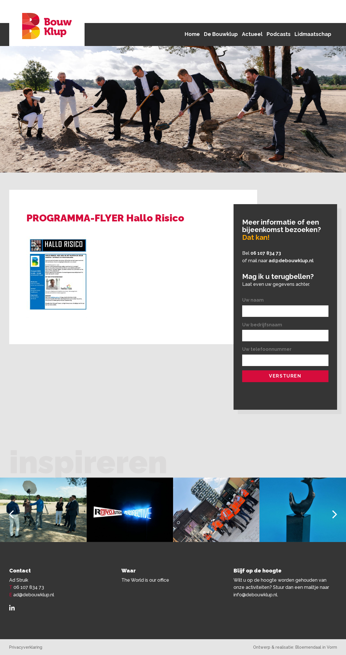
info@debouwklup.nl (255, 594)
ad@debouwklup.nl (291, 260)
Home (192, 34)
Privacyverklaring (25, 647)
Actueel (252, 34)
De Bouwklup (221, 34)
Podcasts (278, 34)
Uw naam (253, 300)
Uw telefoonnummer (267, 349)
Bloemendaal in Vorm (316, 647)
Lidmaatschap (313, 34)
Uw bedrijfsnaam (262, 325)
